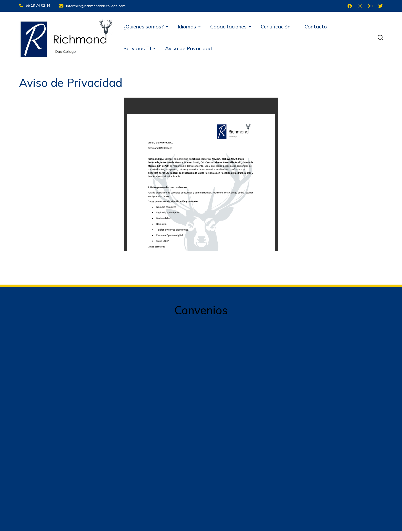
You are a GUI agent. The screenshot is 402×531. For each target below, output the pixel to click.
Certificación (275, 26)
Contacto (316, 26)
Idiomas (187, 26)
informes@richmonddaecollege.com (96, 5)
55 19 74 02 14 (34, 5)
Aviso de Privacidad (188, 47)
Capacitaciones (228, 26)
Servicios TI (137, 47)
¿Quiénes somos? (144, 26)
